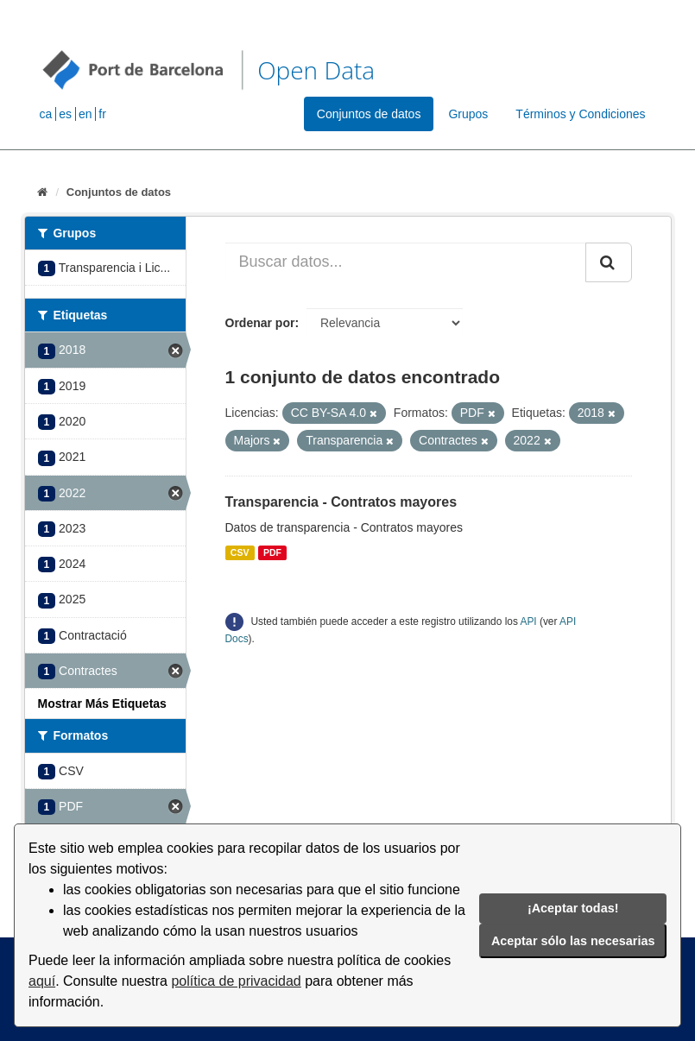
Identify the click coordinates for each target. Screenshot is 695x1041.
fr (102, 114)
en (85, 114)
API (528, 621)
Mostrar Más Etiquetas (102, 703)
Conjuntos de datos (369, 114)
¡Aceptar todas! (573, 908)
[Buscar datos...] (405, 262)
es (65, 114)
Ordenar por (260, 323)
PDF (272, 552)
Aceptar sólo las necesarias (573, 941)
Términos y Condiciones (580, 114)
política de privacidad (235, 981)
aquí (41, 981)
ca (46, 114)
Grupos (468, 114)
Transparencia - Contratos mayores (341, 502)
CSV (240, 552)
